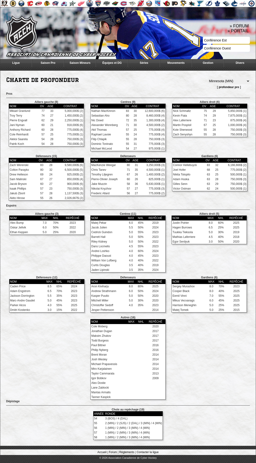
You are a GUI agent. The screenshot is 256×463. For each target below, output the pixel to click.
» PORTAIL (238, 30)
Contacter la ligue (148, 452)
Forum (113, 452)
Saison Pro (48, 63)
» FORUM (239, 26)
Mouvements (175, 63)
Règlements (126, 452)
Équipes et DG (112, 63)
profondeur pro (229, 87)
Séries (144, 63)
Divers (240, 63)
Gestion (208, 63)
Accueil (102, 452)
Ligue (16, 63)
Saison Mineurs (80, 63)
